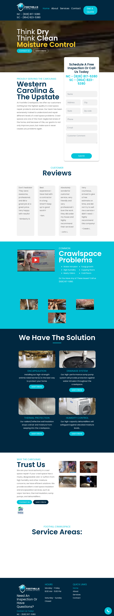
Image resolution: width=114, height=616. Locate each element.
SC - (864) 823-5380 (28, 17)
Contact (76, 8)
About (54, 8)
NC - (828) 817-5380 (28, 14)
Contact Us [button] (24, 50)
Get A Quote (90, 10)
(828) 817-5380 (66, 281)
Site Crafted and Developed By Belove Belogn (71, 610)
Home (46, 8)
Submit (81, 156)
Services (64, 8)
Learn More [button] (41, 50)
